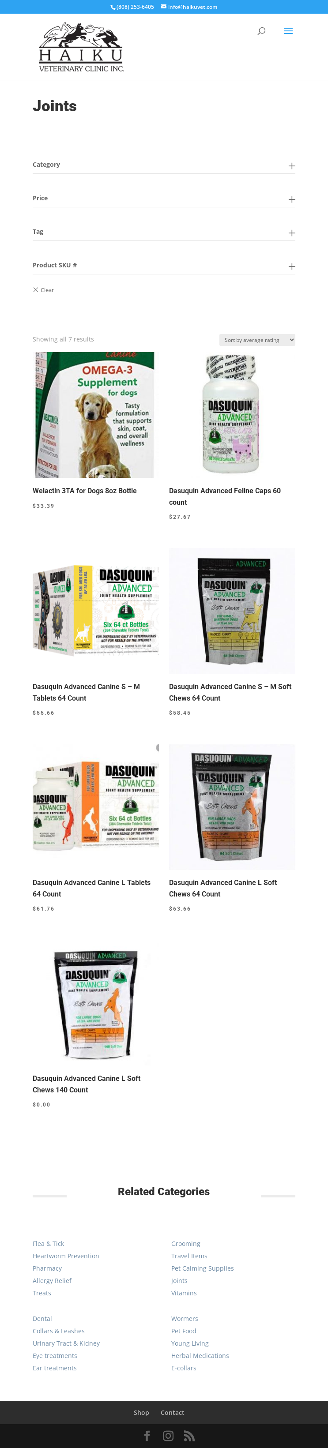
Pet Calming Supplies (202, 1268)
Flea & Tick (48, 1243)
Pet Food (183, 1331)
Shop (141, 1412)
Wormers (184, 1318)
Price (40, 198)
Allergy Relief (52, 1280)
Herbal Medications (200, 1355)
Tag (38, 231)
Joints (179, 1280)
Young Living (190, 1343)
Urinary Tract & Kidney (66, 1343)
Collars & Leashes (59, 1331)
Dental (42, 1318)
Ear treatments (55, 1368)
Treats (42, 1293)
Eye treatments (55, 1355)
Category (46, 164)
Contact (173, 1412)
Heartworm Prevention (66, 1256)
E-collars (183, 1368)
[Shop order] (257, 340)
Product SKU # (55, 265)
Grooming (185, 1243)
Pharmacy (47, 1268)
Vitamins (184, 1293)
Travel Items (189, 1256)
